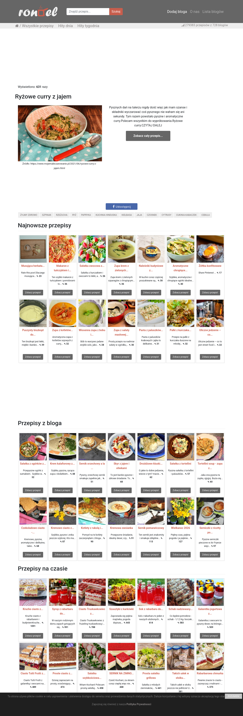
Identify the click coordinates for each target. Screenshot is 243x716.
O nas (194, 11)
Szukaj (116, 11)
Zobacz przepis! (33, 292)
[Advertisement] (122, 58)
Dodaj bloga (177, 11)
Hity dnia (65, 26)
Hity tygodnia (88, 26)
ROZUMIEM (233, 696)
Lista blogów (213, 11)
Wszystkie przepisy (38, 26)
